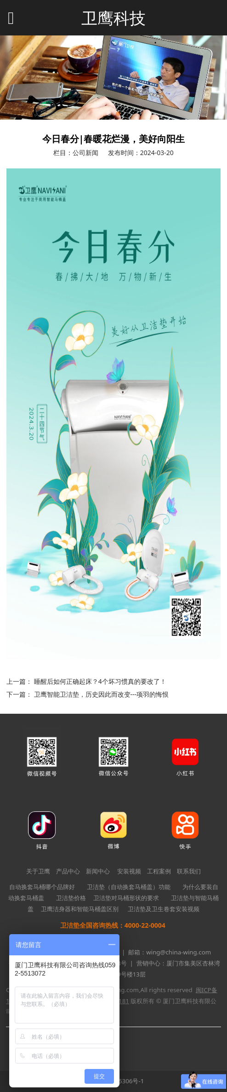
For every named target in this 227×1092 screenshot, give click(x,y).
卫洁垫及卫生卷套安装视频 (163, 909)
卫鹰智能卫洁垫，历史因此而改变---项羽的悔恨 (101, 694)
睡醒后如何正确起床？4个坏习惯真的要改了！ (100, 681)
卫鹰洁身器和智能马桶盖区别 (80, 909)
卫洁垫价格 (71, 898)
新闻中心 (98, 871)
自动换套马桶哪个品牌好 (42, 887)
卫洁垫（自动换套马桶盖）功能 (128, 887)
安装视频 (129, 871)
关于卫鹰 (38, 871)
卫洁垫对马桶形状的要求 (126, 898)
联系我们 (189, 871)
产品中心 (68, 871)
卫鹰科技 (113, 18)
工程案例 (159, 871)
